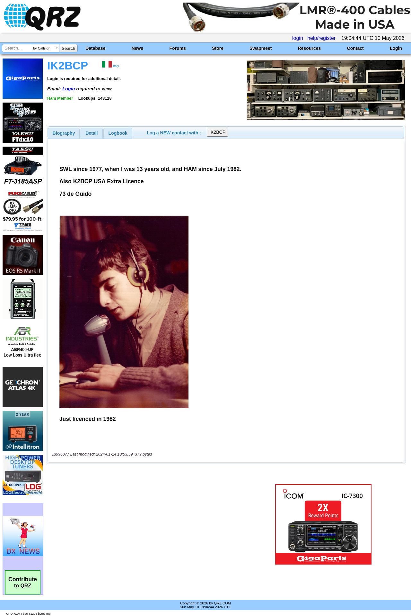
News (138, 48)
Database (95, 48)
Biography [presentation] (64, 133)
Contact (355, 48)
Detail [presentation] (91, 133)
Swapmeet (260, 48)
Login (396, 48)
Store (217, 48)
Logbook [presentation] (118, 133)
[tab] (64, 133)
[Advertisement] (149, 524)
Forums (178, 48)
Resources (309, 48)
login (297, 38)
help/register (321, 38)
